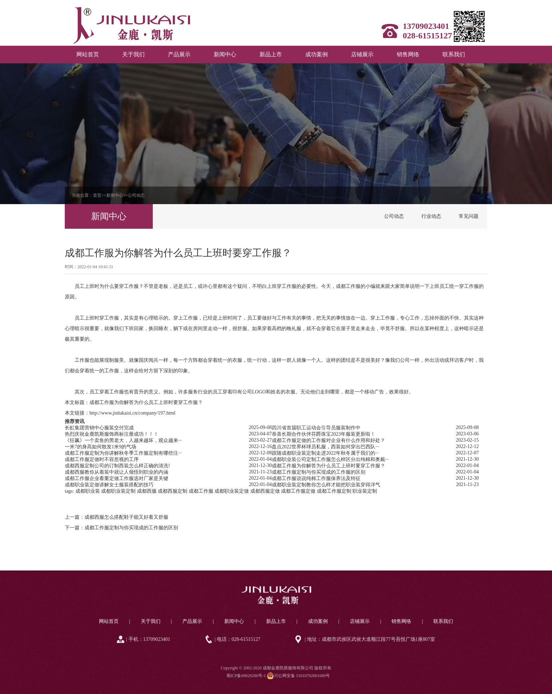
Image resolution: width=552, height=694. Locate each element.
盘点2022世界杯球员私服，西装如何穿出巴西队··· (325, 446)
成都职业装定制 (118, 491)
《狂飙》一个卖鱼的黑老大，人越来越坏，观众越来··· (123, 440)
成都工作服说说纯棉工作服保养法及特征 (316, 478)
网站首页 (87, 54)
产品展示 (179, 54)
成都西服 (147, 491)
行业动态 (431, 216)
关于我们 (133, 54)
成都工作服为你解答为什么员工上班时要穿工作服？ (146, 402)
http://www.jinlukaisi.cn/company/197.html (132, 413)
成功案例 (316, 54)
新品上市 (270, 54)
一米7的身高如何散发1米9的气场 (100, 446)
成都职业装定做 (231, 491)
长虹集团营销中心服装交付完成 (99, 427)
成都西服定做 (265, 491)
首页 (97, 195)
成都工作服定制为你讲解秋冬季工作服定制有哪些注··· (123, 453)
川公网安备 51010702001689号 (298, 675)
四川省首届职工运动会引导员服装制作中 (316, 427)
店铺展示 (362, 54)
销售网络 (408, 54)
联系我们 (454, 54)
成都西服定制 (172, 491)
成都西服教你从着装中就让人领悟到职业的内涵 (116, 472)
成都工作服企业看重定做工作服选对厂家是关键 (116, 478)
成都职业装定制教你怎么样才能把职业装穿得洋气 (326, 484)
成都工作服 (348, 286)
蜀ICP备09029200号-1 (246, 675)
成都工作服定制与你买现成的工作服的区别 (318, 472)
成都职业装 (87, 491)
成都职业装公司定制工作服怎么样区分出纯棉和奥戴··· (330, 459)
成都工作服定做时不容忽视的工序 (102, 459)
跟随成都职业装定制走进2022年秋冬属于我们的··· (325, 453)
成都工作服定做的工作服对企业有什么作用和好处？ (328, 440)
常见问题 (468, 216)
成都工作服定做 (298, 491)
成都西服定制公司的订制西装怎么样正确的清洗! (117, 465)
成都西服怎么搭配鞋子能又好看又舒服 (126, 517)
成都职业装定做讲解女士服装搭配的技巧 (109, 484)
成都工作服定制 (334, 491)
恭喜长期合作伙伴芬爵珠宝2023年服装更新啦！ (323, 434)
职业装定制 (364, 491)
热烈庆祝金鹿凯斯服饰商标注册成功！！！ (111, 434)
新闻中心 (225, 54)
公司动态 (136, 195)
